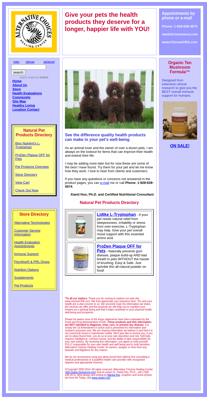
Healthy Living (23, 105)
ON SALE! (179, 146)
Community (21, 97)
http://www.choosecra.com (80, 372)
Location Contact (25, 109)
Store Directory (26, 174)
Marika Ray (114, 375)
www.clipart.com (101, 377)
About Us (19, 85)
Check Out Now (26, 190)
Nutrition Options (26, 270)
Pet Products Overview (32, 167)
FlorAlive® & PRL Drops (31, 262)
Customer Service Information (27, 232)
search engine (28, 77)
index (16, 62)
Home (17, 81)
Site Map (19, 101)
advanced (49, 62)
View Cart (22, 182)
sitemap (30, 62)
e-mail (104, 183)
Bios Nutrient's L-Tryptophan (27, 145)
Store (16, 89)
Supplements (23, 277)
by (42, 77)
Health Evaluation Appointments (27, 244)
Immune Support (26, 254)
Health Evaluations (27, 93)
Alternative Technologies (32, 223)
